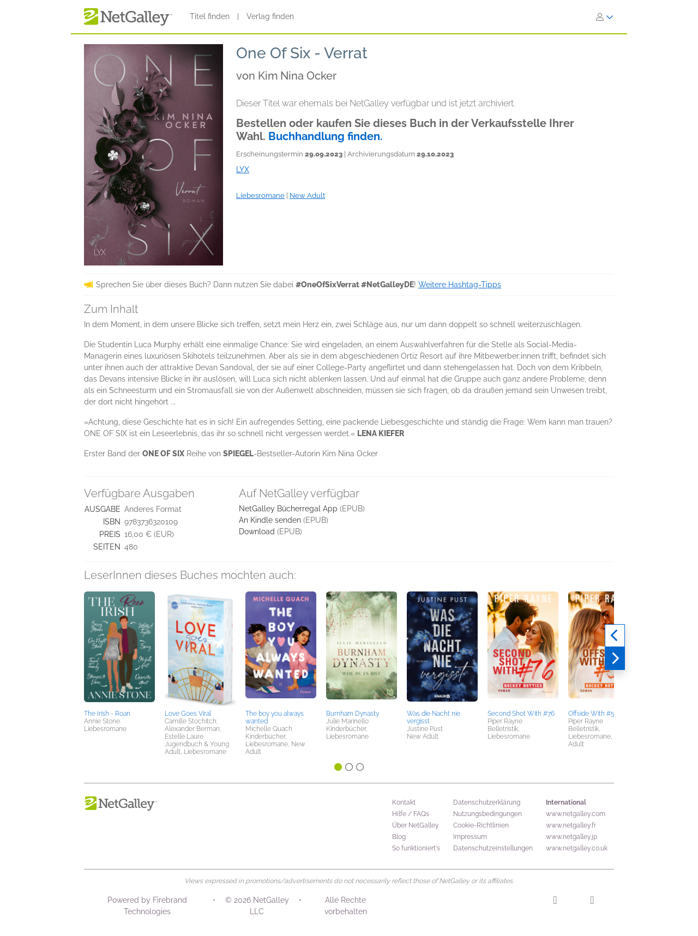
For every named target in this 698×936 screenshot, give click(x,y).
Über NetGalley (415, 825)
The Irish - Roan (107, 713)
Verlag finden (270, 16)
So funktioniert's (416, 848)
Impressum (470, 837)
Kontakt (404, 802)
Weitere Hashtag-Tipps (459, 284)
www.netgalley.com (575, 814)
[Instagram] (555, 901)
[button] (119, 648)
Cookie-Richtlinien (481, 825)
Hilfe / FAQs (410, 814)
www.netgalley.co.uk (576, 848)
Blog (399, 837)
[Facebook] (592, 901)
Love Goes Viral (188, 713)
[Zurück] (615, 635)
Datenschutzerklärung (486, 802)
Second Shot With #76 (521, 713)
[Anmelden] (605, 17)
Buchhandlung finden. (325, 136)
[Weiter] (615, 658)
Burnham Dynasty (352, 713)
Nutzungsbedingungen (487, 814)
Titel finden (210, 16)
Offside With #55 (593, 713)
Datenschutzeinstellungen (493, 848)
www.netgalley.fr (571, 825)
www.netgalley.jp (571, 837)
